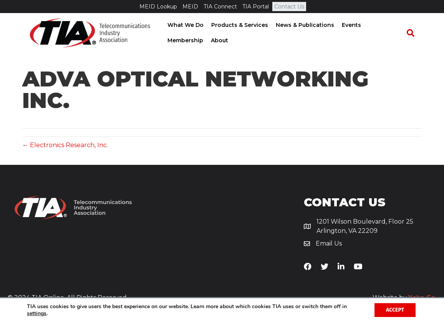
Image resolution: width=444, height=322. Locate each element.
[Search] (414, 33)
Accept (395, 310)
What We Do (183, 25)
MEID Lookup (158, 6)
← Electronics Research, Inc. (65, 145)
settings (36, 313)
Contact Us (289, 6)
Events (349, 25)
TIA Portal (255, 6)
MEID (190, 6)
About (173, 40)
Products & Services (237, 25)
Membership (384, 25)
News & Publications (302, 25)
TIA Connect (220, 6)
